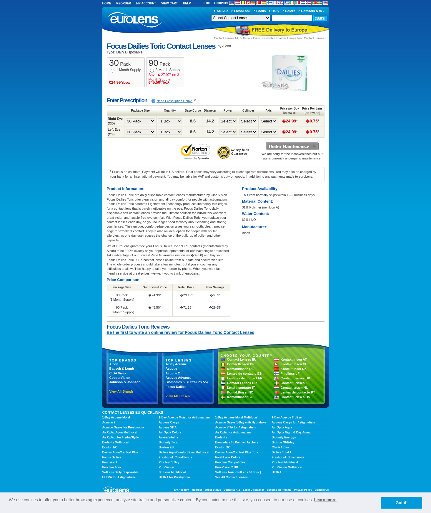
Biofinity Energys (284, 437)
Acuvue (222, 11)
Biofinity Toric (168, 442)
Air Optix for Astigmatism (233, 432)
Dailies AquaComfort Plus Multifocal (184, 452)
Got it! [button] (401, 502)
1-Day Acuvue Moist (116, 417)
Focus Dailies (176, 386)
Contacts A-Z (232, 489)
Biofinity (221, 437)
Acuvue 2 (173, 373)
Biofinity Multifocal (115, 442)
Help (187, 3)
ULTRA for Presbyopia (174, 477)
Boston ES (166, 447)
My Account (146, 3)
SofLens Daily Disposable (120, 472)
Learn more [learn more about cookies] (325, 499)
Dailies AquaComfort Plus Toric (237, 452)
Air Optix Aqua (282, 427)
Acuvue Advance (179, 377)
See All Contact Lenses (231, 477)
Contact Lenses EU (226, 38)
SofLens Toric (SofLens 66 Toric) (238, 472)
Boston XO (223, 447)
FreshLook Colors (228, 457)
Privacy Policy (303, 489)
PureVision (166, 467)
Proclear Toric (112, 467)
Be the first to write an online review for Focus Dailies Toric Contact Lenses (180, 332)
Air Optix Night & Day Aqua (291, 432)
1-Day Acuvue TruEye (287, 417)
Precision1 (109, 462)
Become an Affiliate (279, 489)
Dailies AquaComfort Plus (120, 452)
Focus (261, 11)
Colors (290, 11)
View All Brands (121, 391)
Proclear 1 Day (169, 462)
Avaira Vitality (168, 437)
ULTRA (277, 472)
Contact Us (322, 489)
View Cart (169, 3)
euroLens (134, 20)
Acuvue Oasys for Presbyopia (123, 427)
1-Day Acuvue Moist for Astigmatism (184, 417)
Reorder (123, 3)
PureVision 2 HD (226, 467)
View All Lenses (178, 396)
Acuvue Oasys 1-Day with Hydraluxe (240, 422)
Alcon (246, 38)
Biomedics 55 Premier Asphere (237, 442)
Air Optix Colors (170, 432)
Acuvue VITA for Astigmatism (235, 427)
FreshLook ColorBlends (175, 457)
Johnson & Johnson (125, 382)
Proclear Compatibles (230, 462)
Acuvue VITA (168, 427)
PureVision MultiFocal (287, 467)
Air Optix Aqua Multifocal (119, 432)
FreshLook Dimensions (288, 457)
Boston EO (110, 447)
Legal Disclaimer (253, 489)
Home (106, 3)
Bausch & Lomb (121, 368)
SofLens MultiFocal (172, 472)
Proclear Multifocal (285, 462)
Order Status (213, 489)
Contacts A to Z (313, 11)
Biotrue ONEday (283, 442)
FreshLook (242, 11)
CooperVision (119, 377)
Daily (275, 11)
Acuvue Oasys (169, 422)
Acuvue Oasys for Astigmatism (293, 422)
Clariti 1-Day (280, 447)
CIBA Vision (118, 373)
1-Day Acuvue (176, 364)
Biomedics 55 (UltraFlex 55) (187, 382)
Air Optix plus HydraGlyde (120, 437)
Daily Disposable (264, 38)
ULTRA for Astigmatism (118, 477)
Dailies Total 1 (282, 452)
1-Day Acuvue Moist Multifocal (236, 417)
